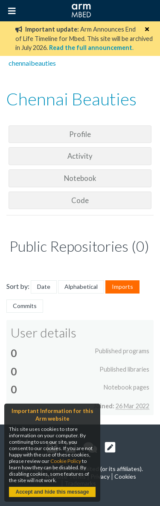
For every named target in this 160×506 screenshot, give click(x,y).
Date (43, 286)
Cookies (125, 476)
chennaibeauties (32, 63)
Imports (122, 286)
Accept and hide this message (52, 492)
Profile (80, 134)
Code (80, 200)
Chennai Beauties (71, 99)
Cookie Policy (65, 461)
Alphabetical (81, 286)
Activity (80, 155)
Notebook (80, 178)
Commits (25, 305)
